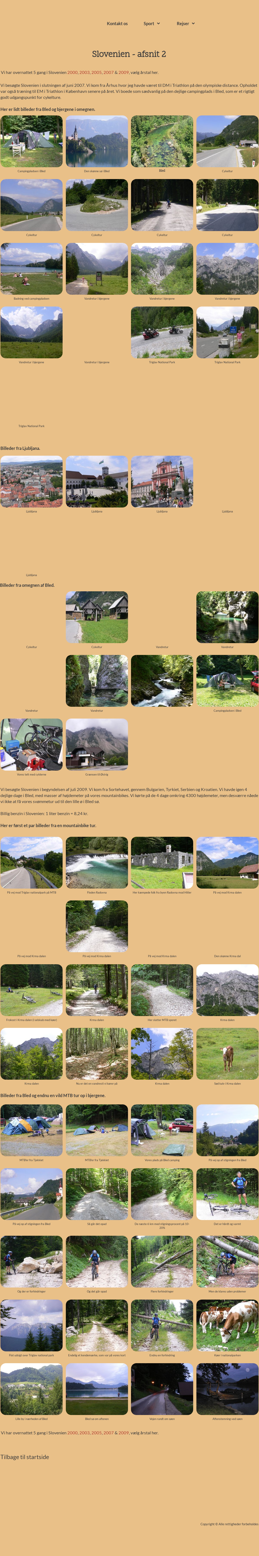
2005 (96, 72)
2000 (72, 72)
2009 (124, 72)
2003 (84, 72)
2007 (108, 72)
